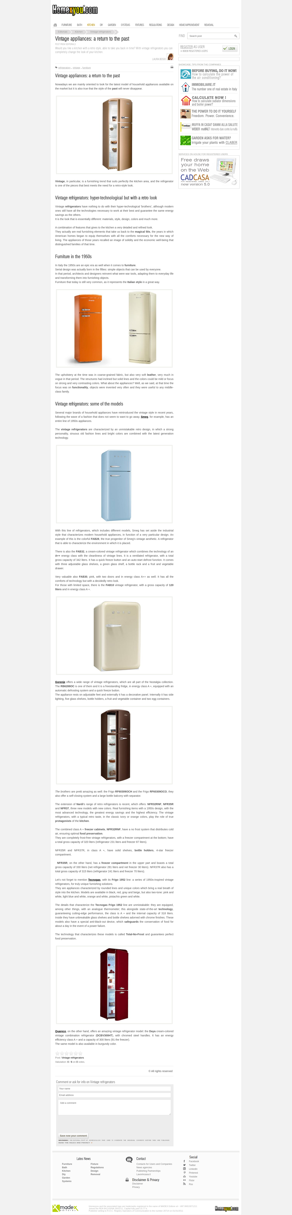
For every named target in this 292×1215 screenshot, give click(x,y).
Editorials (62, 32)
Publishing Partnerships (148, 1171)
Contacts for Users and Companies (154, 1164)
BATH (79, 25)
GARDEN (112, 25)
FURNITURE (66, 25)
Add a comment (114, 1107)
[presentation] (87, 1124)
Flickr (191, 1180)
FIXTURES (139, 25)
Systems (66, 1181)
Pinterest (193, 1172)
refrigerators (64, 67)
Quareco (60, 1031)
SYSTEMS (125, 25)
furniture (86, 67)
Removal (95, 1174)
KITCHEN (91, 25)
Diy (64, 1174)
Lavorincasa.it (143, 1174)
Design (94, 1171)
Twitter (192, 1165)
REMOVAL (208, 25)
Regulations (97, 1167)
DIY (101, 25)
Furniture (67, 1164)
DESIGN (170, 25)
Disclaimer (137, 1183)
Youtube (193, 1176)
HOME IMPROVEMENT (189, 25)
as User (192, 47)
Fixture (94, 1164)
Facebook (194, 1161)
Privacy (136, 1187)
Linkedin (193, 1169)
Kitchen (79, 32)
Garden (66, 1177)
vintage (76, 67)
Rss (191, 1184)
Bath (64, 1167)
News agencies (144, 1167)
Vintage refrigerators (100, 32)
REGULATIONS (155, 25)
